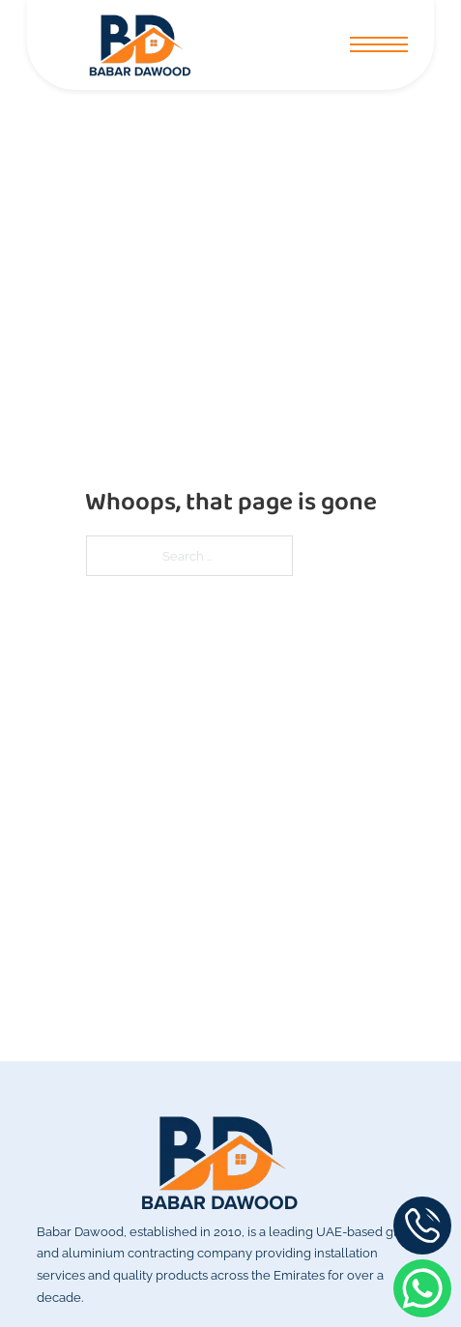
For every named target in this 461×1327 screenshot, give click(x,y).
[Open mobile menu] (379, 44)
